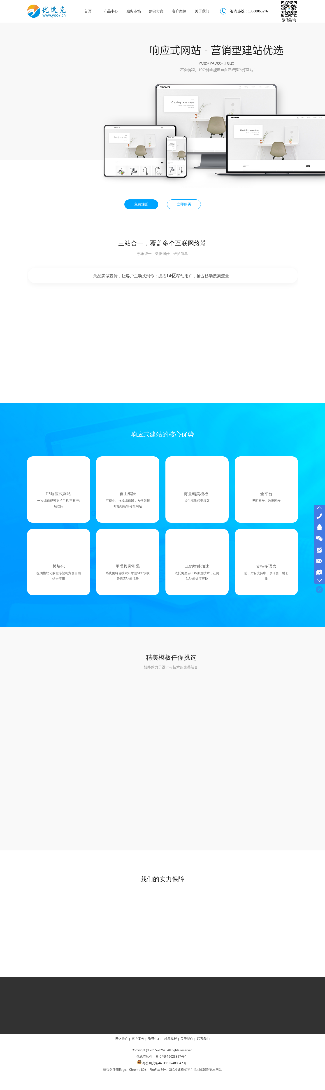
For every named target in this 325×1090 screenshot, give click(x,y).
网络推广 (121, 1039)
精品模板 (170, 1039)
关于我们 (187, 1039)
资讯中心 (154, 1039)
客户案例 (138, 1039)
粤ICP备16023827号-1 (171, 1056)
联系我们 (203, 1039)
